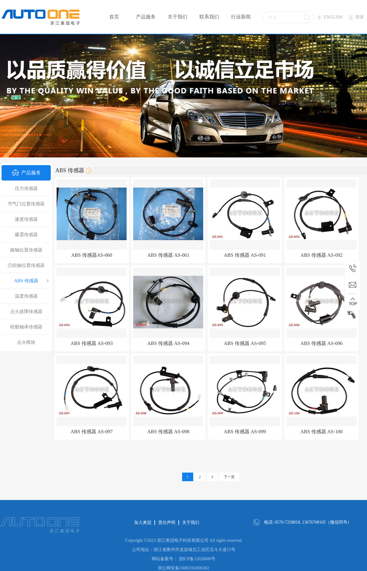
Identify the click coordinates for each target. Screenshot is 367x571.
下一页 (229, 477)
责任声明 (166, 522)
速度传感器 (26, 219)
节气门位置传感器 (26, 203)
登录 (356, 17)
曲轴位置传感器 (26, 250)
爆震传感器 (26, 234)
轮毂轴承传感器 (26, 326)
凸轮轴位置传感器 (26, 265)
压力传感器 (26, 188)
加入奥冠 (142, 522)
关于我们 (190, 522)
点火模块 (26, 342)
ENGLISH (329, 17)
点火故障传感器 (26, 311)
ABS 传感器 (26, 280)
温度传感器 (26, 296)
